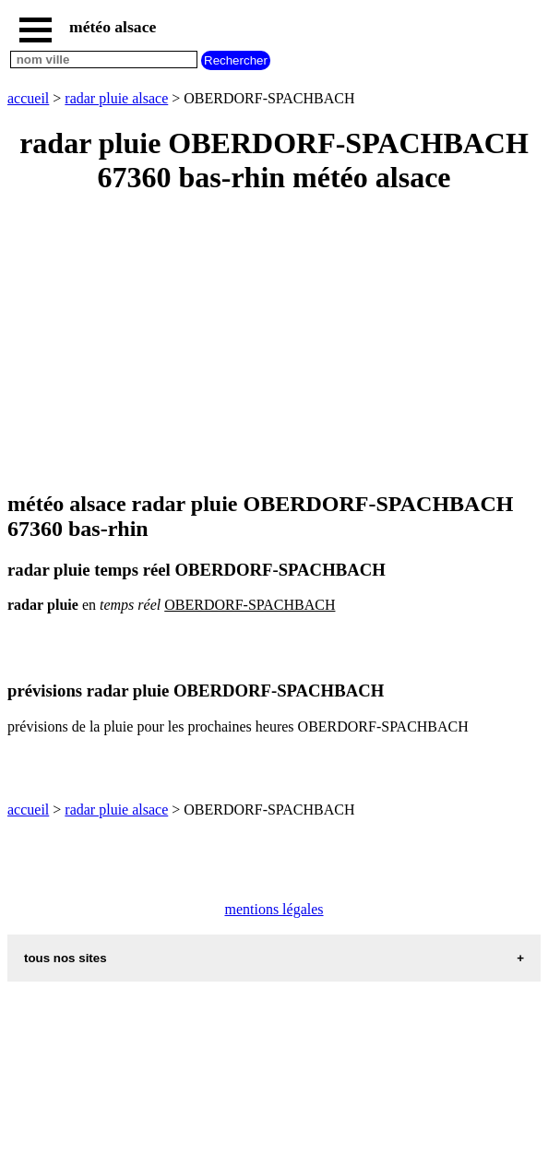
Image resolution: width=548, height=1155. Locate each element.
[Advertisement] (274, 344)
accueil (28, 98)
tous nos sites (65, 958)
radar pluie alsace (116, 98)
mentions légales (273, 909)
